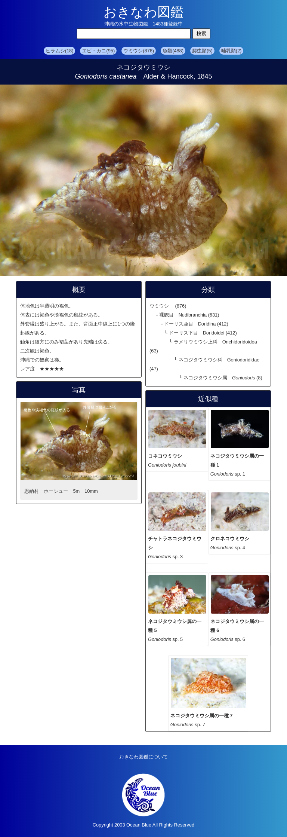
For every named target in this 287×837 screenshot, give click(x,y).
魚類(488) (173, 51)
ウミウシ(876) (138, 51)
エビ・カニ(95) (98, 51)
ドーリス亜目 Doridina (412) (196, 324)
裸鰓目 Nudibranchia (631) (189, 315)
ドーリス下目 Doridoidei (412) (203, 333)
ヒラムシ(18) (60, 51)
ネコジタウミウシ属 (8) (222, 378)
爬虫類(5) (202, 51)
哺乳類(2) (231, 51)
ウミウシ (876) (167, 306)
